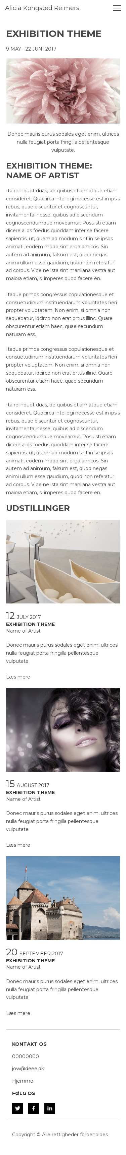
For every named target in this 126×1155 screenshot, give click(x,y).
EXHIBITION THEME (30, 624)
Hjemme (22, 1081)
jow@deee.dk (28, 1069)
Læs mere (18, 677)
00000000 (25, 1056)
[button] (11, 91)
